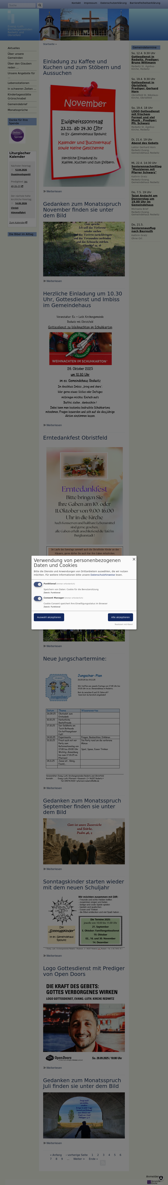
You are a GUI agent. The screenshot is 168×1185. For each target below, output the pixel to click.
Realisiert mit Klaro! (124, 624)
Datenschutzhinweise (103, 574)
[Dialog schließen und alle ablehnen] (134, 558)
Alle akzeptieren (120, 617)
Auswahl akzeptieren (49, 617)
